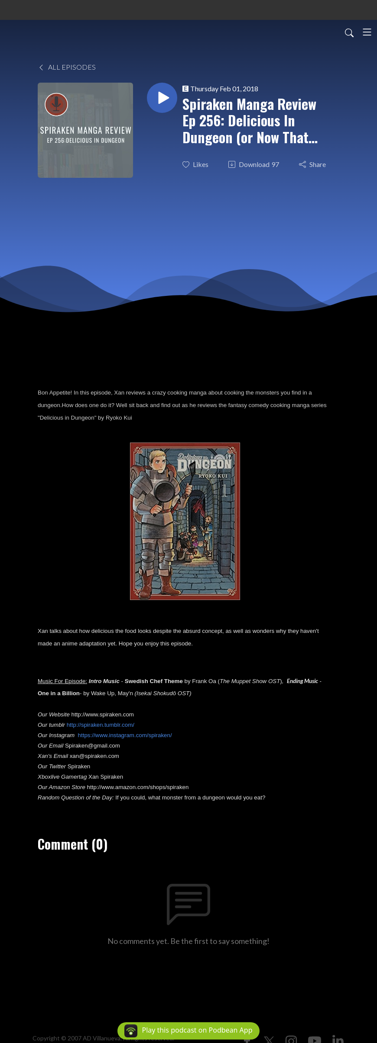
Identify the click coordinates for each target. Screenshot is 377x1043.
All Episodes (67, 67)
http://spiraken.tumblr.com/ (100, 725)
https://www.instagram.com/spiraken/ (125, 735)
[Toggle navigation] (367, 32)
